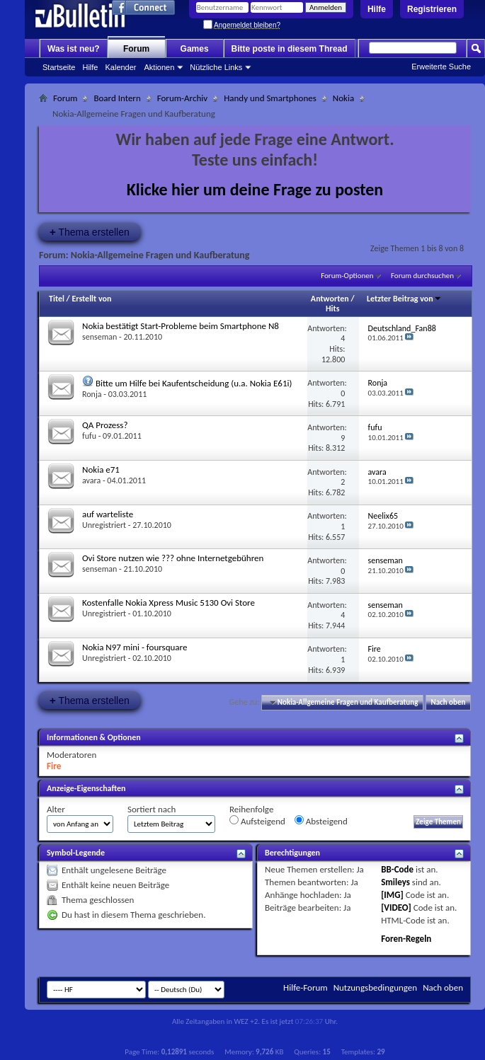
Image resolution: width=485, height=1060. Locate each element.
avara (91, 480)
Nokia (343, 98)
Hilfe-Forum (305, 987)
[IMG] (392, 894)
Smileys (395, 882)
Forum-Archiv (182, 98)
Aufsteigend (257, 820)
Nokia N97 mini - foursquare (134, 647)
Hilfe (376, 9)
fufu (89, 436)
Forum (136, 49)
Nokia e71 (101, 469)
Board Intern (116, 98)
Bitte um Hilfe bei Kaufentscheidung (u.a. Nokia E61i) (194, 383)
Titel (56, 299)
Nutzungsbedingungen (375, 987)
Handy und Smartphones (270, 98)
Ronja (92, 394)
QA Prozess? (104, 425)
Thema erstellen (90, 232)
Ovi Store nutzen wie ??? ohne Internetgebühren (172, 558)
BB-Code (397, 869)
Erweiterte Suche (441, 66)
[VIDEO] (396, 907)
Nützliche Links (216, 67)
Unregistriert (104, 525)
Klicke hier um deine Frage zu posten (255, 189)
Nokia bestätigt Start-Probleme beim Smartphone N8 (180, 326)
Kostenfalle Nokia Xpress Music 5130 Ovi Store (168, 602)
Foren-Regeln (406, 938)
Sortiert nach (151, 809)
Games (195, 49)
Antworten (330, 299)
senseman (99, 337)
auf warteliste (107, 514)
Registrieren (432, 9)
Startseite (58, 67)
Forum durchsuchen (422, 275)
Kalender (120, 67)
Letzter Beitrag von (404, 299)
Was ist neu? (73, 49)
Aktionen (159, 67)
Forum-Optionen (347, 275)
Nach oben (447, 702)
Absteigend (321, 820)
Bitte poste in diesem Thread (290, 49)
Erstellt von (91, 299)
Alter (56, 809)
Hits (332, 308)
